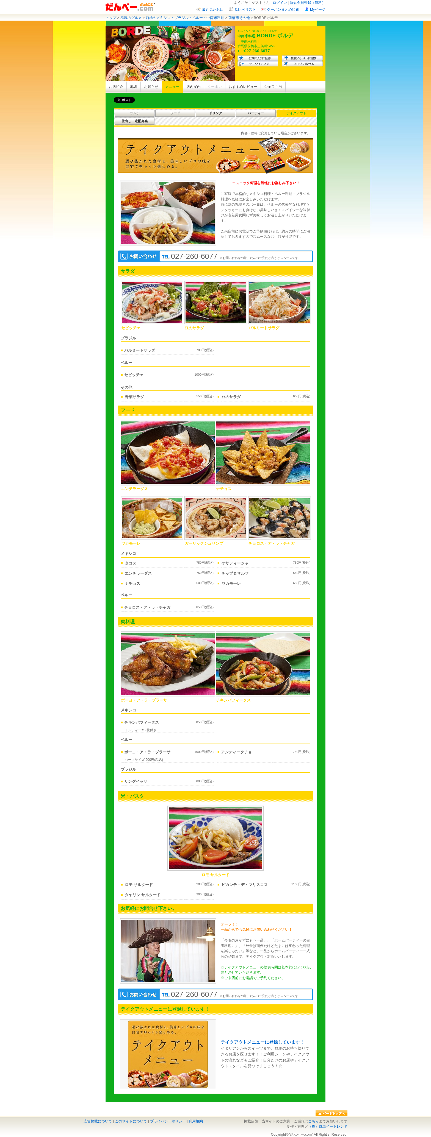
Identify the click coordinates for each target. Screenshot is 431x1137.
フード (175, 113)
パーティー (256, 113)
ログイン (280, 3)
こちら (313, 1121)
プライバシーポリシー (168, 1121)
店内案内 (193, 87)
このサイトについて (131, 1121)
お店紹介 (116, 87)
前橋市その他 (239, 18)
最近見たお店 (212, 9)
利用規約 (196, 1121)
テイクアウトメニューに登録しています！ (262, 1042)
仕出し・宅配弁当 (134, 121)
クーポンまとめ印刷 (283, 9)
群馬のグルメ (131, 18)
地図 (133, 87)
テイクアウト (296, 113)
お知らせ (151, 87)
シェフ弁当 (273, 87)
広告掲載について (98, 1121)
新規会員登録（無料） (307, 3)
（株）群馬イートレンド (327, 1126)
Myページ (317, 9)
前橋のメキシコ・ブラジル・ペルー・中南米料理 (185, 18)
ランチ (135, 113)
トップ (111, 18)
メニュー (172, 87)
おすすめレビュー (243, 87)
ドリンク (215, 113)
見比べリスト (245, 9)
